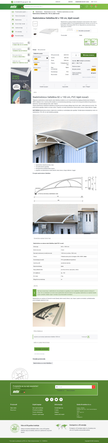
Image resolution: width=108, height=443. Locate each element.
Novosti (70, 1)
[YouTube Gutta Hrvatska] (56, 399)
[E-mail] (73, 387)
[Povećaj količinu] (79, 55)
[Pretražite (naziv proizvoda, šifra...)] (53, 6)
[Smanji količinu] (73, 55)
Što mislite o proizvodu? (84, 30)
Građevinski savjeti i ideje (82, 1)
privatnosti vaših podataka (26, 388)
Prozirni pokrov (37, 58)
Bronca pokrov (37, 69)
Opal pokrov (36, 63)
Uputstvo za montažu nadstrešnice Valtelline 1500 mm (47, 336)
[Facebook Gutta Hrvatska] (47, 399)
